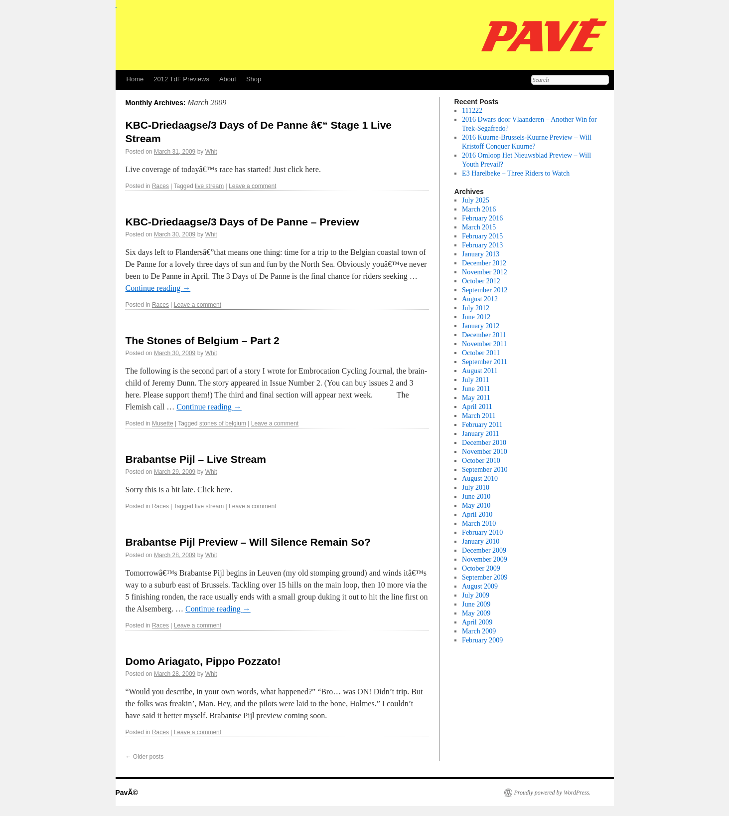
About (227, 79)
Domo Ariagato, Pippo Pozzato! (203, 661)
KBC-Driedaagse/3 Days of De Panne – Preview (242, 221)
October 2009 (481, 568)
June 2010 (476, 496)
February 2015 (482, 236)
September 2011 (484, 362)
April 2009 (477, 622)
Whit (211, 151)
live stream (209, 186)
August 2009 (480, 586)
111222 (472, 110)
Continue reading (158, 288)
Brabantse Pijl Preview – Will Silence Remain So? (248, 542)
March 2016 (479, 209)
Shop (253, 79)
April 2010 (477, 514)
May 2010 (476, 505)
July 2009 (475, 595)
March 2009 (479, 631)
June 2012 (476, 317)
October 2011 (481, 353)
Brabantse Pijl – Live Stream (196, 459)
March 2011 (479, 415)
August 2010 (480, 478)
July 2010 (475, 487)
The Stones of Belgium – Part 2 (203, 340)
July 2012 (475, 308)
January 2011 (480, 433)
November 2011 (484, 344)
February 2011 (482, 424)
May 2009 (476, 613)
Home (135, 79)
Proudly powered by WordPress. (552, 792)
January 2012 (480, 326)
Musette (162, 423)
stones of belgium (222, 423)
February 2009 (482, 640)
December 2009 (484, 550)
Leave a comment (252, 186)
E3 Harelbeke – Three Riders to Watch (516, 173)
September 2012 (484, 290)
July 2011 (475, 380)
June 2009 (476, 604)
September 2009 (484, 577)
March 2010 (479, 523)
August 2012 (480, 299)
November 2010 (484, 451)
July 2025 (475, 200)
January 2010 (480, 541)
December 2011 (484, 335)
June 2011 (476, 389)
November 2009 (484, 559)
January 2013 (480, 254)
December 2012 (484, 263)
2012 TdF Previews (181, 79)
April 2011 (477, 406)
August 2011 (479, 371)
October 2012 (481, 281)
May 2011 (476, 398)
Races (160, 186)
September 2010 (484, 469)
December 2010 (484, 442)
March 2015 (479, 227)
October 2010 (481, 460)
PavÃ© (127, 793)
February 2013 (482, 245)
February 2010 (482, 532)
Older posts (145, 756)
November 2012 (484, 272)
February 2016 (482, 218)
